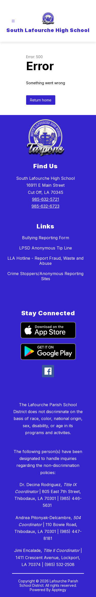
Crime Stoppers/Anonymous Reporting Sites (45, 276)
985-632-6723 (45, 206)
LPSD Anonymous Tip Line (45, 247)
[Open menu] (13, 21)
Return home (40, 100)
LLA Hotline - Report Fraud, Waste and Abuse (45, 261)
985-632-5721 (45, 199)
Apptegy (59, 590)
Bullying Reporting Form (45, 237)
